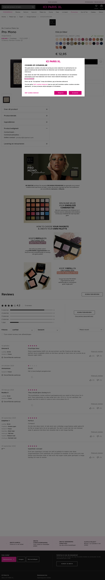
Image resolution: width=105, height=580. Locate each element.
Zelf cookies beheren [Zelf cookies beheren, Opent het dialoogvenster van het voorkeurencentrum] (32, 92)
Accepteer (75, 92)
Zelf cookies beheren (40, 84)
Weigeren (60, 92)
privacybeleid (29, 78)
